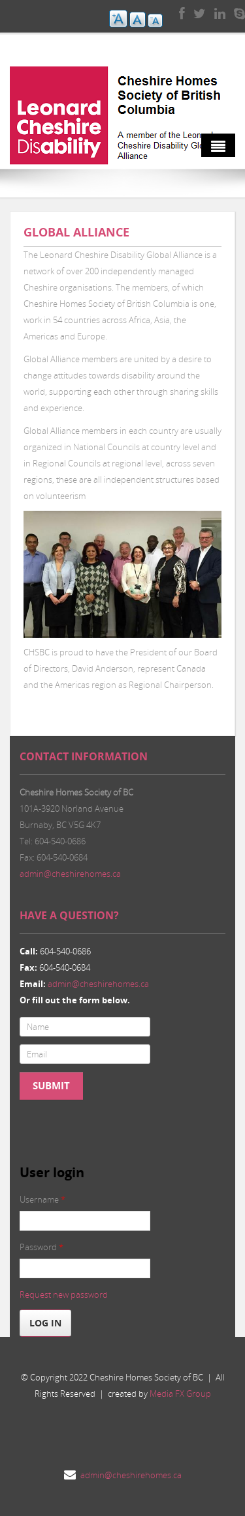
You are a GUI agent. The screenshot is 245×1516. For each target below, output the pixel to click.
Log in (45, 1323)
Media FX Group (180, 1393)
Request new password (64, 1294)
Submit (51, 1086)
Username (42, 1199)
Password (41, 1247)
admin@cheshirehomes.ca (70, 874)
